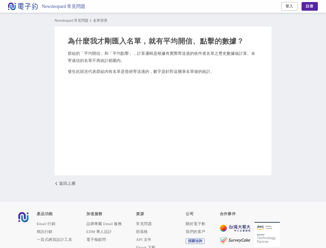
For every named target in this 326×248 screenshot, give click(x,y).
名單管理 (100, 20)
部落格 (142, 232)
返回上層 (65, 183)
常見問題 (144, 224)
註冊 (310, 6)
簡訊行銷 (44, 232)
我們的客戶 (195, 232)
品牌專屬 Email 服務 (104, 224)
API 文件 (144, 240)
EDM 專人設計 (99, 232)
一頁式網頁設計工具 (54, 240)
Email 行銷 (46, 224)
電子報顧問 (96, 240)
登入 (289, 6)
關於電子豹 (195, 224)
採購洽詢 (195, 241)
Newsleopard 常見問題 (63, 6)
